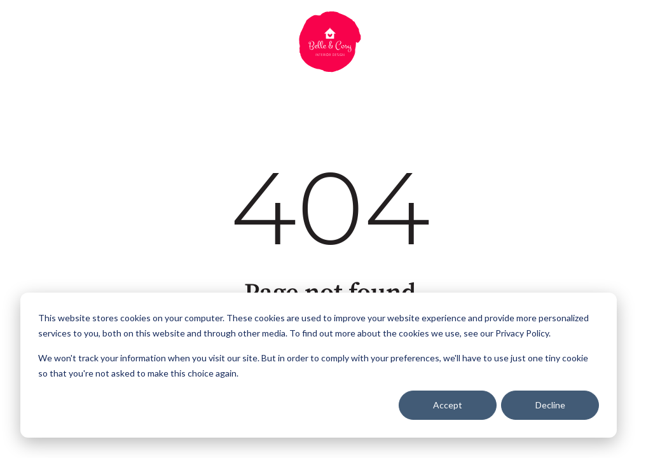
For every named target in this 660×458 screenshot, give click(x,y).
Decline (550, 404)
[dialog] (318, 365)
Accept (447, 404)
